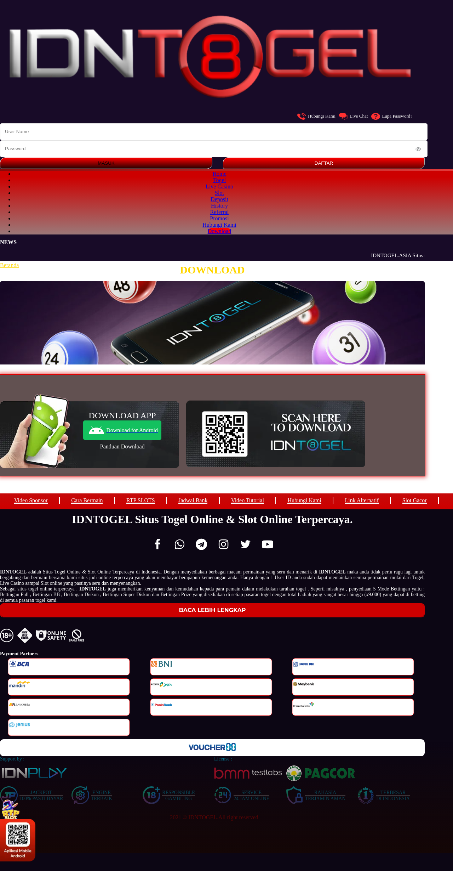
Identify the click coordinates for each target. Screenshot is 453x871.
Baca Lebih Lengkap (212, 610)
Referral (219, 212)
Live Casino (219, 186)
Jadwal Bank (192, 500)
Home (219, 174)
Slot (219, 193)
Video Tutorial (247, 500)
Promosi (219, 218)
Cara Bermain (87, 500)
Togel (219, 180)
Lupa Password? (391, 116)
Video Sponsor (31, 500)
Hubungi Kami (316, 116)
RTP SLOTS (140, 500)
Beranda (9, 265)
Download (219, 231)
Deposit (219, 199)
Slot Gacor (414, 500)
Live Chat (353, 116)
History (219, 206)
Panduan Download (122, 446)
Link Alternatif (362, 500)
